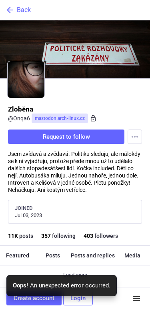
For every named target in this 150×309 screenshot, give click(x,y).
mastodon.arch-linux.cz (60, 118)
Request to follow (66, 136)
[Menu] (135, 137)
